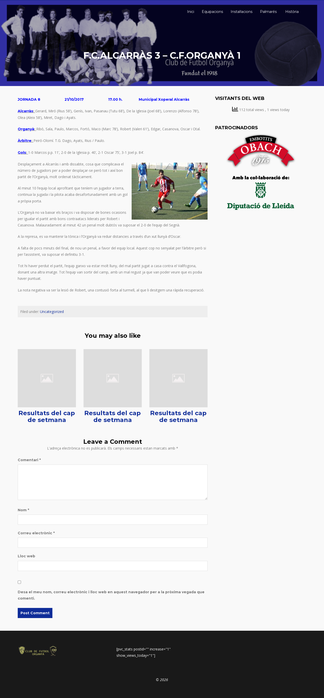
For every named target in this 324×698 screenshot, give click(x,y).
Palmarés (268, 11)
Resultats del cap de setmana (46, 416)
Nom (23, 510)
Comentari (29, 460)
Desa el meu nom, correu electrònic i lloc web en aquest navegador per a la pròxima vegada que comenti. (111, 595)
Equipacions (212, 11)
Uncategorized (52, 311)
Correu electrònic (36, 533)
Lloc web (26, 556)
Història (291, 11)
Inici (190, 11)
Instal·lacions (241, 11)
